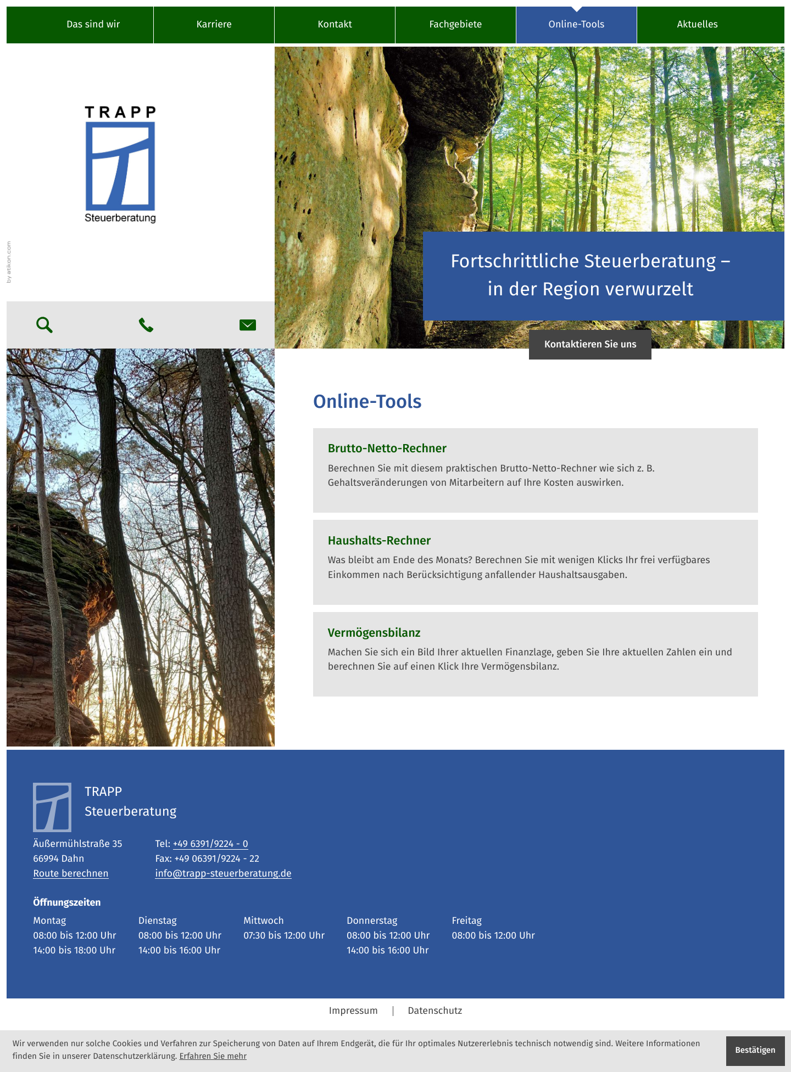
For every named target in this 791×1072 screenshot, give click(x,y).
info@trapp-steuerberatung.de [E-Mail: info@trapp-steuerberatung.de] (223, 874)
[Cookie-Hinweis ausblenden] (755, 1050)
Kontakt (334, 25)
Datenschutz (435, 1011)
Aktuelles (697, 25)
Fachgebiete (456, 25)
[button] (146, 324)
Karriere (213, 25)
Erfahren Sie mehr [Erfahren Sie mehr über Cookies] (213, 1057)
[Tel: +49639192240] (210, 844)
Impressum (353, 1011)
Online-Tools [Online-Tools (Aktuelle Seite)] (577, 25)
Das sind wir (93, 25)
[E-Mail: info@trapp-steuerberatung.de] (247, 324)
